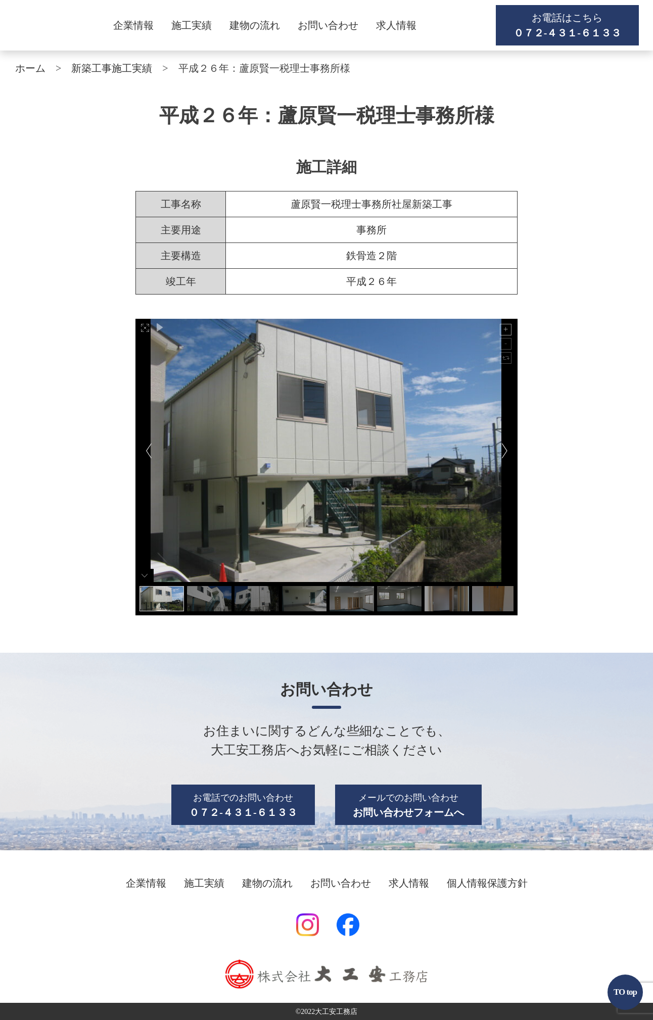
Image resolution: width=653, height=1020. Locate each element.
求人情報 (396, 25)
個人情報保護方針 (487, 883)
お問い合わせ (328, 25)
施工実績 (191, 25)
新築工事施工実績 (111, 68)
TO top (625, 992)
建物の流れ (254, 25)
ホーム (30, 68)
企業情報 (133, 25)
